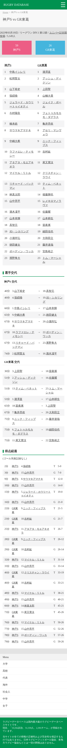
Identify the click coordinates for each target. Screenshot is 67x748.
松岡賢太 (14, 78)
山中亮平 (14, 200)
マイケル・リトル (20, 172)
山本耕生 (48, 218)
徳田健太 (14, 244)
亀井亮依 (48, 123)
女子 (5, 705)
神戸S (7, 65)
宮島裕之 (48, 251)
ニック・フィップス (34, 508)
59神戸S (16, 47)
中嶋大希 (14, 141)
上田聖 (47, 89)
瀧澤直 (47, 71)
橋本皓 (13, 123)
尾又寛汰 (48, 162)
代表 (5, 677)
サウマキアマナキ (20, 130)
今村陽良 (14, 113)
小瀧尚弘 (14, 238)
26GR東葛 (50, 47)
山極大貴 (48, 95)
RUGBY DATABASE (16, 4)
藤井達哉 (48, 244)
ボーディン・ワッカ (21, 251)
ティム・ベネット (26, 388)
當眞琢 (47, 224)
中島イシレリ (17, 71)
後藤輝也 (48, 194)
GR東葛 (42, 65)
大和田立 (48, 238)
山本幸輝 (14, 218)
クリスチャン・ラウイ (36, 572)
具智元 (13, 224)
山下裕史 (14, 89)
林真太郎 (14, 194)
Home (5, 12)
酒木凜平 (14, 211)
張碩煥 (13, 95)
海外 (5, 684)
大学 (5, 663)
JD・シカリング (19, 231)
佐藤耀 (47, 211)
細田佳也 (48, 231)
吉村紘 (47, 151)
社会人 (6, 691)
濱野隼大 (14, 257)
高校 (5, 670)
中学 (5, 698)
